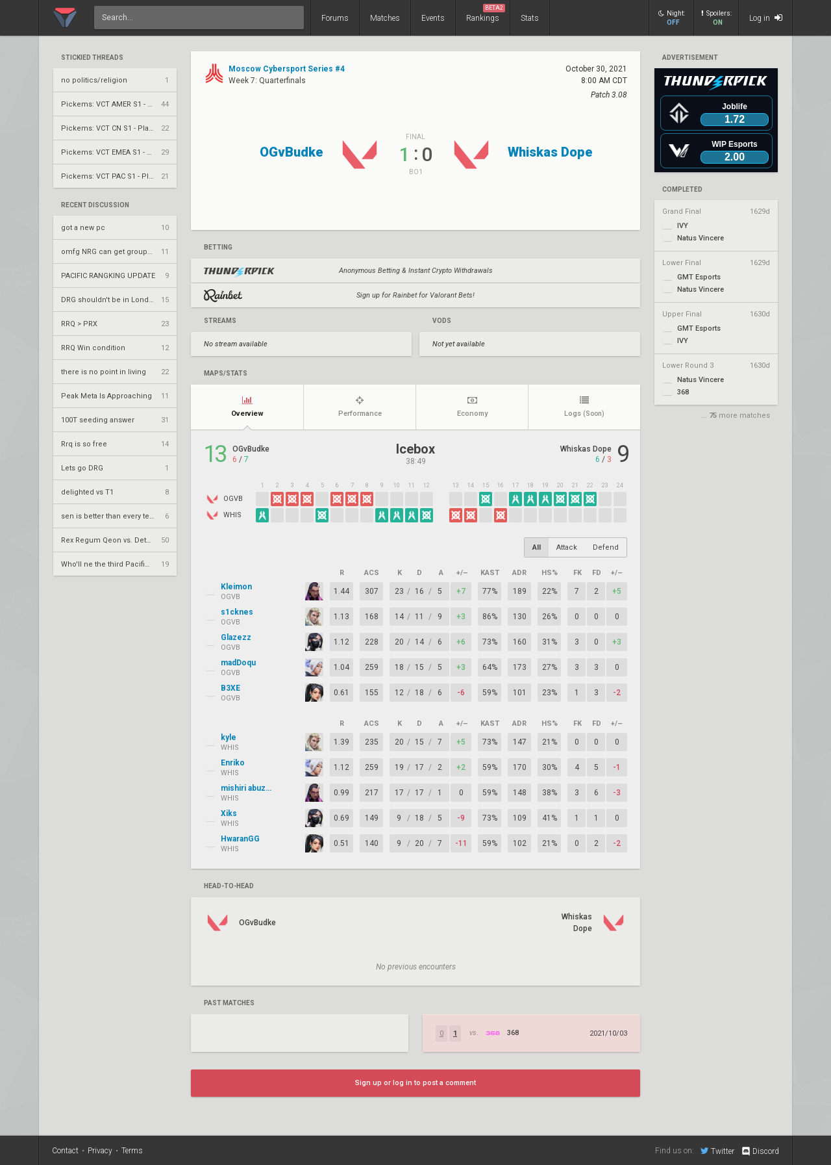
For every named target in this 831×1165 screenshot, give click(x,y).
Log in (765, 18)
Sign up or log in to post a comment (415, 1083)
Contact (65, 1151)
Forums (335, 18)
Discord (760, 1151)
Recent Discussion (95, 205)
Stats (530, 18)
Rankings (485, 13)
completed (682, 189)
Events (433, 18)
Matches (385, 18)
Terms (132, 1151)
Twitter (717, 1150)
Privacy (100, 1151)
